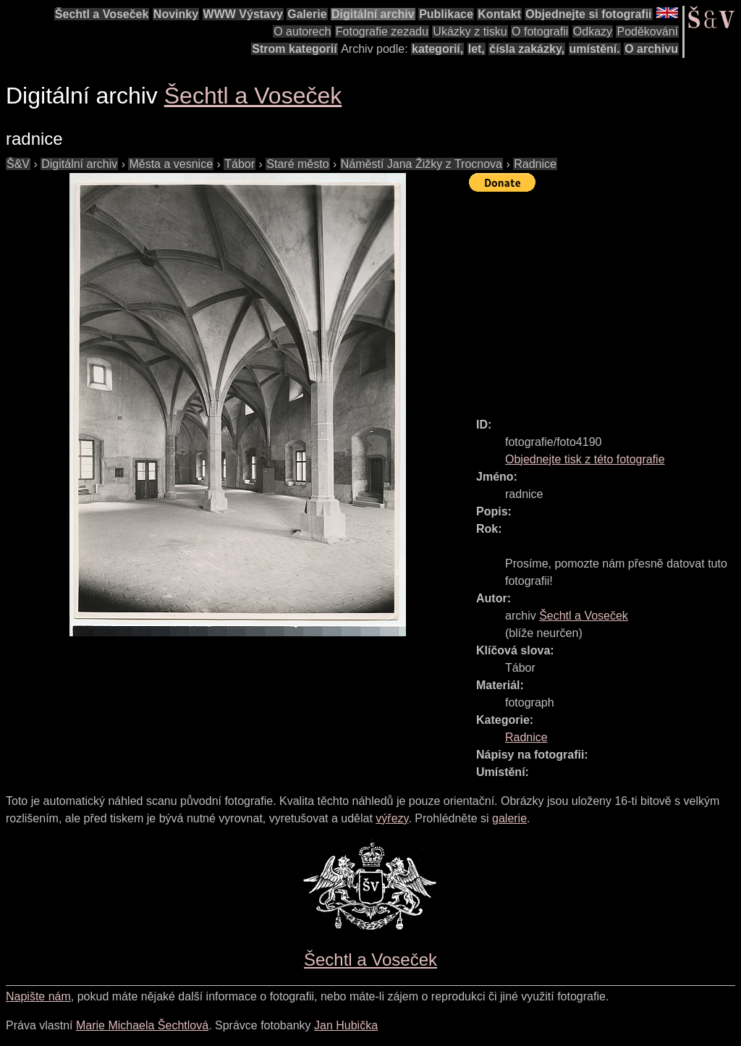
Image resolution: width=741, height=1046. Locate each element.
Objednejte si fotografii (588, 14)
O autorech (302, 31)
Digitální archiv (373, 14)
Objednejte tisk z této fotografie (585, 459)
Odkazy (592, 31)
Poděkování (647, 31)
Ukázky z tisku (470, 31)
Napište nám (38, 996)
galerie (509, 818)
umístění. (594, 49)
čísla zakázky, (526, 49)
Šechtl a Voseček (102, 14)
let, (476, 49)
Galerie (306, 14)
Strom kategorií (294, 49)
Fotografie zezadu (382, 31)
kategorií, (437, 49)
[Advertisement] (605, 298)
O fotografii (540, 31)
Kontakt (499, 14)
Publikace (446, 14)
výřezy (392, 818)
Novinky (175, 14)
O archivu (651, 49)
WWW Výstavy (243, 14)
